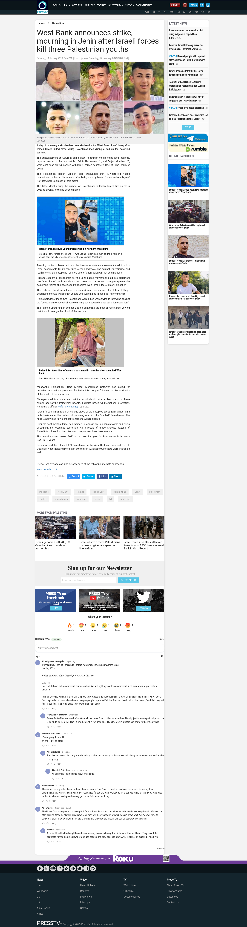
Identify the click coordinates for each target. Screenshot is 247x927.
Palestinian (154, 492)
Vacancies (172, 896)
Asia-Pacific (43, 908)
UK (38, 902)
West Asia (42, 891)
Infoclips (85, 902)
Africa (40, 913)
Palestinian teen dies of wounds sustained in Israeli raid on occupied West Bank (80, 372)
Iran (39, 885)
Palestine (58, 23)
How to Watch (174, 891)
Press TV (172, 879)
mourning (125, 499)
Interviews (86, 896)
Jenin (137, 492)
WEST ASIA (77, 5)
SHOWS (129, 5)
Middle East (98, 492)
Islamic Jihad (119, 492)
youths (42, 499)
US (38, 896)
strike (97, 499)
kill (110, 499)
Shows (84, 908)
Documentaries (131, 896)
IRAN (67, 5)
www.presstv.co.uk (47, 469)
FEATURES (101, 5)
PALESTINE (90, 5)
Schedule (128, 891)
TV (124, 879)
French (193, 4)
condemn (81, 499)
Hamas (80, 492)
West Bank (62, 492)
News (42, 23)
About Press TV (175, 885)
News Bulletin (87, 885)
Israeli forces (61, 499)
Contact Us (173, 902)
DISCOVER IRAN (116, 5)
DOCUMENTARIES (144, 5)
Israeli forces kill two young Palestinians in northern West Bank (73, 248)
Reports (84, 891)
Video (83, 879)
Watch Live (129, 885)
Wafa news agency (67, 406)
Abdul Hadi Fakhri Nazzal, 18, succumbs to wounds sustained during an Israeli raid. (79, 378)
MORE (188, 127)
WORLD (57, 5)
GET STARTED (128, 580)
